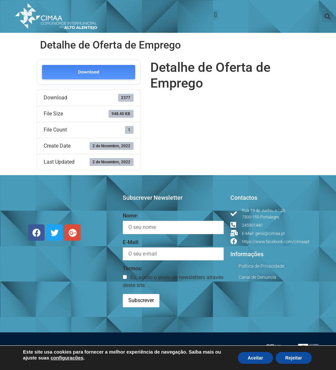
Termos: (132, 268)
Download (88, 72)
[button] (215, 15)
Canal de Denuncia (257, 277)
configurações (67, 357)
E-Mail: (131, 242)
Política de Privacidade (261, 266)
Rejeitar (293, 357)
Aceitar (254, 357)
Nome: (130, 216)
